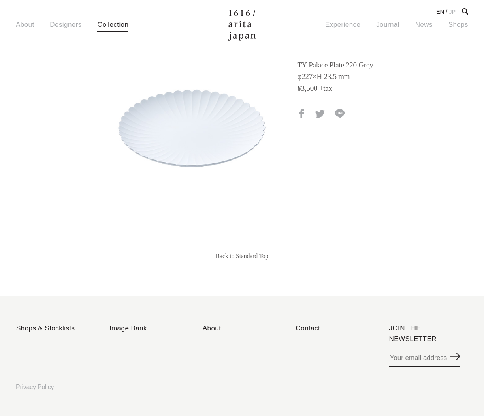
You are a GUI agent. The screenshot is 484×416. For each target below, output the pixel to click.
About (25, 24)
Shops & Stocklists (45, 328)
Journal (387, 24)
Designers (65, 24)
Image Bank (128, 328)
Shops (458, 24)
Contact (308, 328)
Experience (342, 24)
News (424, 24)
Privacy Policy (35, 387)
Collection (112, 24)
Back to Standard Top (242, 256)
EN (440, 11)
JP (452, 11)
